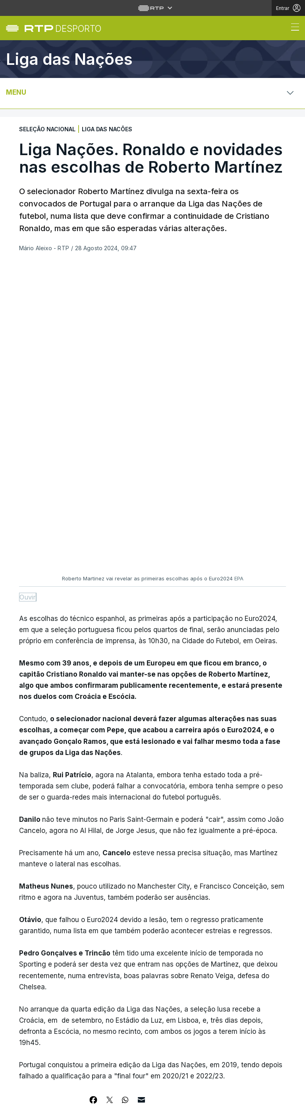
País (24, 971)
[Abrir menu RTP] (152, 8)
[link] (63, 28)
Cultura (30, 1030)
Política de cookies (105, 1097)
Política (30, 1010)
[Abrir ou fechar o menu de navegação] (292, 28)
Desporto (32, 952)
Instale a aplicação (215, 943)
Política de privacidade (46, 1097)
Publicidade (67, 1102)
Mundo (28, 991)
